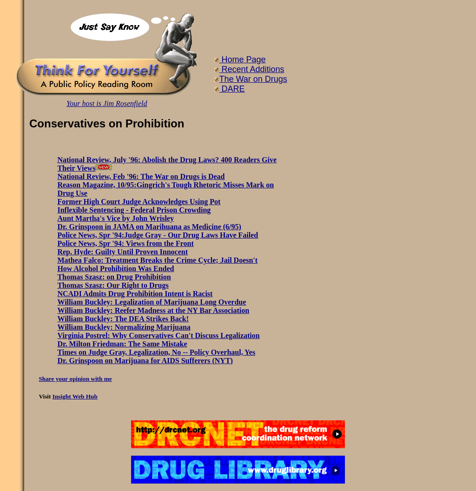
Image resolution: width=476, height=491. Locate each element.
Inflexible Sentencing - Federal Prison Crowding (134, 210)
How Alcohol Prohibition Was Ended (115, 268)
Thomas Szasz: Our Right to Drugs (112, 285)
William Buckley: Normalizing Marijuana (123, 327)
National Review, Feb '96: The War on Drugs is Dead (141, 176)
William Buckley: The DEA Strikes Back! (123, 319)
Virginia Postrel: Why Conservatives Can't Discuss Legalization (158, 335)
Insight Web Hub (75, 396)
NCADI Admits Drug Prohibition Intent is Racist (134, 294)
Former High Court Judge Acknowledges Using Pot (138, 202)
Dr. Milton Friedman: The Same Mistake (122, 344)
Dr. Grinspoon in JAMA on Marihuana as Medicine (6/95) (149, 227)
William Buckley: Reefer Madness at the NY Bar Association (153, 310)
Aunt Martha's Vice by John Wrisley (115, 218)
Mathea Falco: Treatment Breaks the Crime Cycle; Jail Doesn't (157, 260)
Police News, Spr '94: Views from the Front (125, 243)
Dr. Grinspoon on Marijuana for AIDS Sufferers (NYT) (145, 361)
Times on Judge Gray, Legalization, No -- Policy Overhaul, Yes (156, 352)
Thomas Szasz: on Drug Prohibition (114, 277)
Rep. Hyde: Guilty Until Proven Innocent (122, 252)
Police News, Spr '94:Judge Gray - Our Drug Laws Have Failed (157, 235)
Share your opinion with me (75, 378)
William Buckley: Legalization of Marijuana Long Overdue (151, 302)
